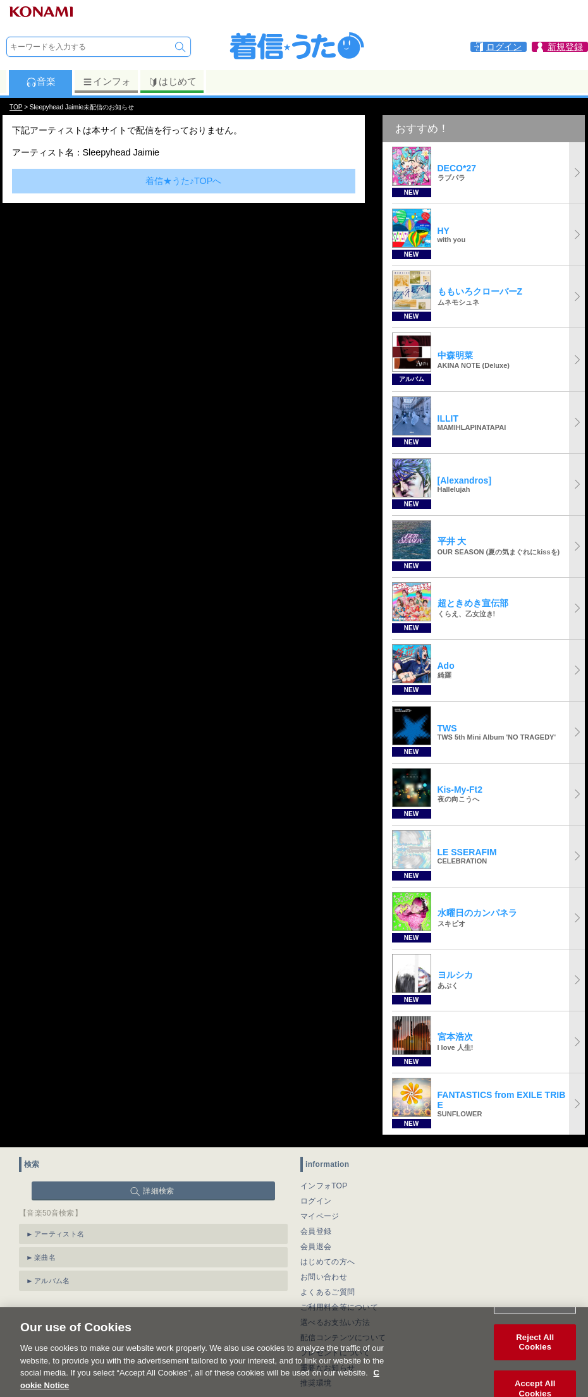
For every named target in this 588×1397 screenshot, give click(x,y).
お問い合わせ (323, 1276)
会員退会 (315, 1246)
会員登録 (315, 1231)
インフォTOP (324, 1185)
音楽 (41, 81)
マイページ (320, 1216)
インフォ (106, 81)
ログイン (315, 1201)
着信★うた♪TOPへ (183, 181)
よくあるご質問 (327, 1292)
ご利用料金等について (339, 1307)
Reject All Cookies (535, 1356)
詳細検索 (158, 1191)
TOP (15, 107)
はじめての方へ (327, 1261)
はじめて (172, 81)
